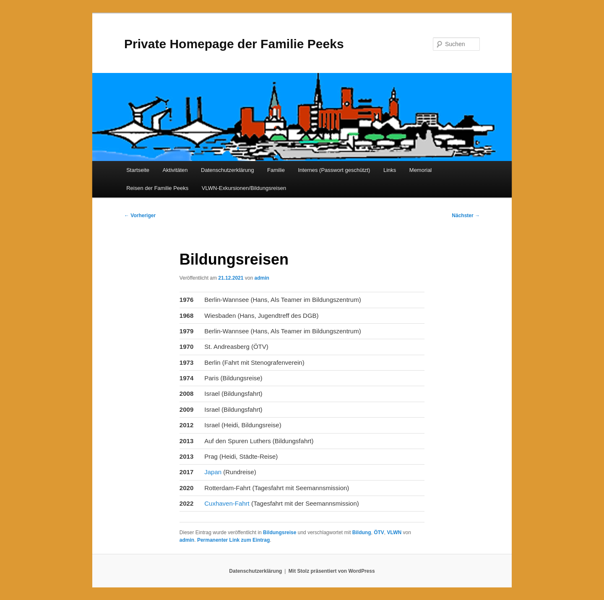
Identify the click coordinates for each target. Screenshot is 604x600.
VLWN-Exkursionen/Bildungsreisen (244, 188)
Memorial (420, 170)
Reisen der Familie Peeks (157, 188)
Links (389, 170)
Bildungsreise (279, 532)
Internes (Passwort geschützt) (334, 170)
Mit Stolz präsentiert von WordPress (332, 571)
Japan (213, 471)
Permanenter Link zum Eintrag (233, 540)
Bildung (361, 532)
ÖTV (379, 532)
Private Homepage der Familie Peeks (234, 44)
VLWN (394, 532)
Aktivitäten (175, 170)
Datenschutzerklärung (227, 170)
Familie (276, 170)
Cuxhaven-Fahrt (227, 503)
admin (261, 278)
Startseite (137, 170)
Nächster (466, 215)
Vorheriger (140, 215)
